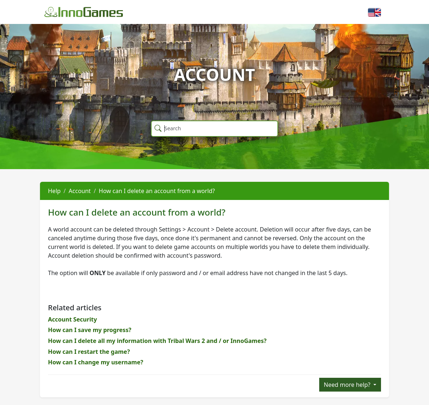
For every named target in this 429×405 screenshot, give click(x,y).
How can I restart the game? (89, 352)
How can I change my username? (95, 362)
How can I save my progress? (89, 330)
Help (54, 191)
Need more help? (348, 385)
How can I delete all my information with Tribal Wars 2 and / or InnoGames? (157, 341)
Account (80, 191)
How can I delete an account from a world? (157, 191)
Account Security (72, 319)
